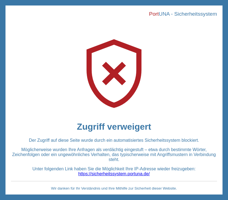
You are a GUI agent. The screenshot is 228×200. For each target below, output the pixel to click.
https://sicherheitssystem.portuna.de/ (114, 173)
